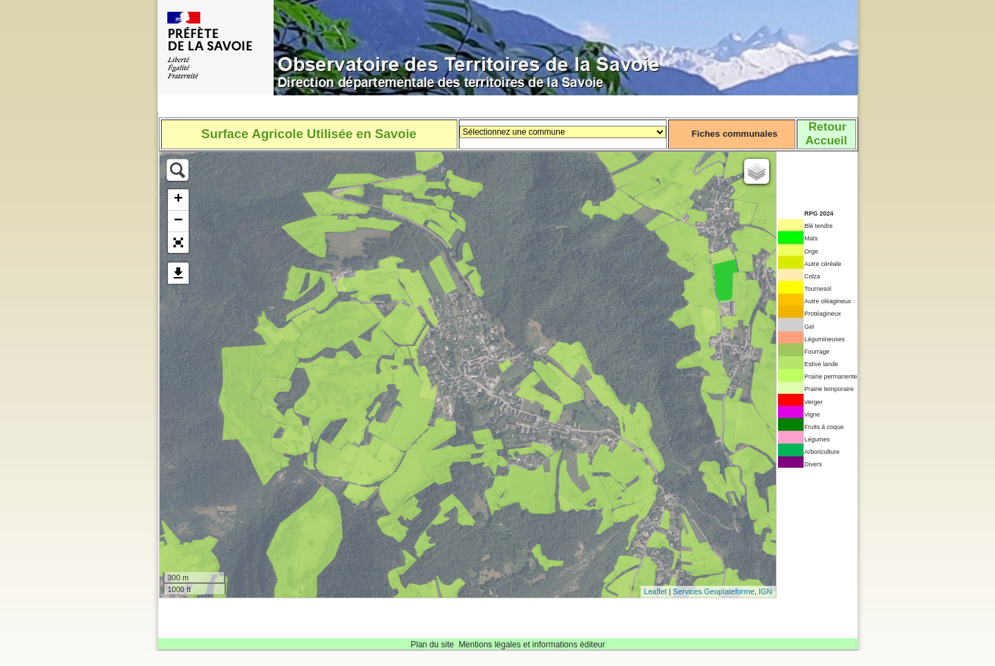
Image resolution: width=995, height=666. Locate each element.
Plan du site (432, 644)
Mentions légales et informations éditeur (532, 644)
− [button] (177, 221)
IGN (766, 591)
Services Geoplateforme (714, 591)
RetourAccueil (825, 133)
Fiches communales (734, 134)
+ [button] (177, 199)
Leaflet (655, 591)
